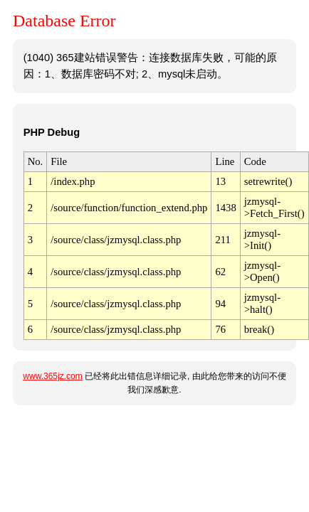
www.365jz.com (52, 376)
